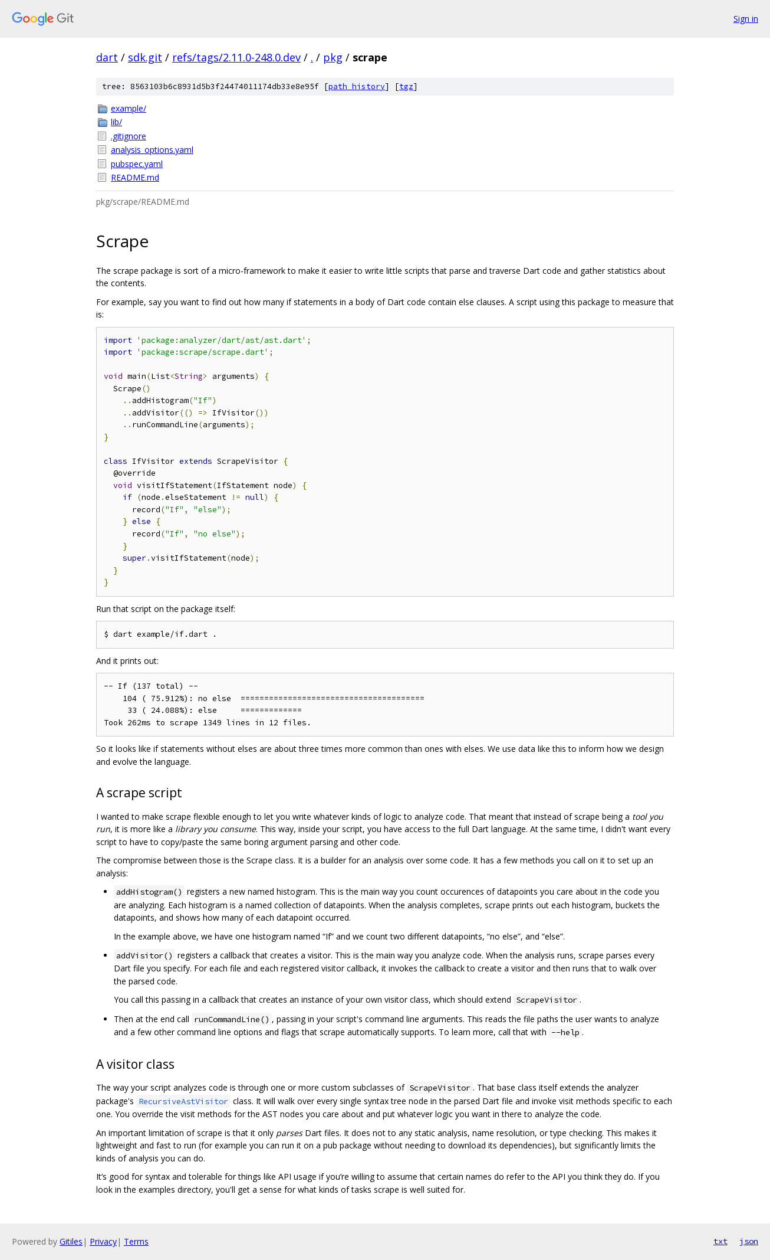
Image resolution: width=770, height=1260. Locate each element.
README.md (135, 177)
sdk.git (145, 57)
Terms (136, 1241)
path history (356, 86)
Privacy (103, 1241)
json (748, 1241)
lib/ (116, 121)
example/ (128, 108)
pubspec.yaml (137, 163)
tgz (406, 86)
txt (720, 1241)
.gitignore (128, 136)
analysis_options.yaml (152, 149)
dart (107, 57)
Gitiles (71, 1241)
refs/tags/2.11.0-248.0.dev (236, 57)
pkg (333, 57)
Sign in (745, 18)
